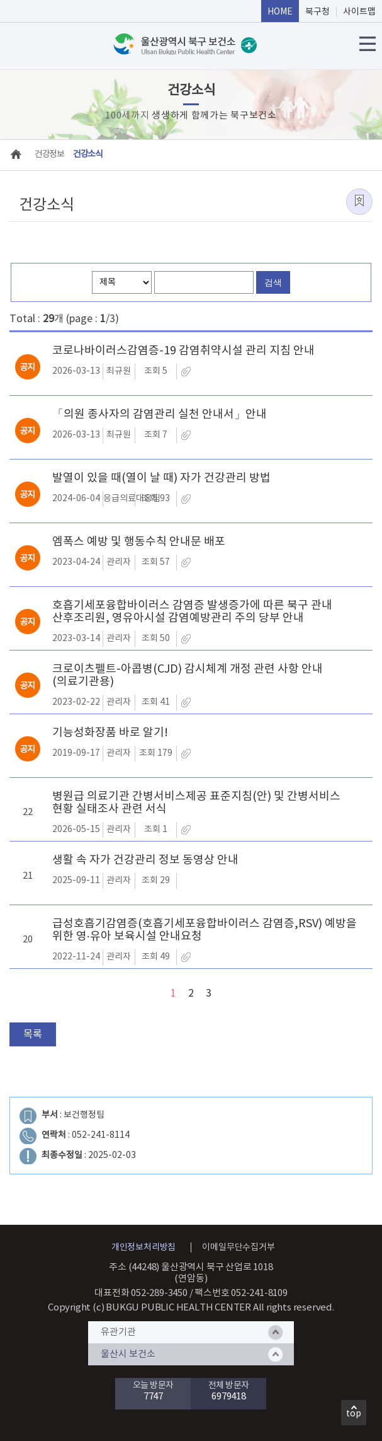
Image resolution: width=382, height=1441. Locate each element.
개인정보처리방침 (143, 1247)
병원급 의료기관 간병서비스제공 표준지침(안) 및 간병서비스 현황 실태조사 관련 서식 (196, 803)
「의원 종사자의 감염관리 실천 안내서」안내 (159, 414)
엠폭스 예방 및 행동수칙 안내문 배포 (138, 542)
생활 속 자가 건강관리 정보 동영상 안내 (145, 860)
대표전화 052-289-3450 (141, 1293)
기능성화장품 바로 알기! (110, 733)
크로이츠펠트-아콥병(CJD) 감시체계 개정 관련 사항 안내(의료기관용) (187, 675)
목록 (32, 1034)
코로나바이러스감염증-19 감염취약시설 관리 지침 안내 (183, 351)
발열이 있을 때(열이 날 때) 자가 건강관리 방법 (161, 478)
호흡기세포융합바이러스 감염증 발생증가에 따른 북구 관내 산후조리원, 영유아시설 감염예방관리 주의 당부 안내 (192, 612)
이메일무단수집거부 (238, 1247)
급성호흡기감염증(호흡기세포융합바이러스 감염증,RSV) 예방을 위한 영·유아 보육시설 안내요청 (204, 930)
